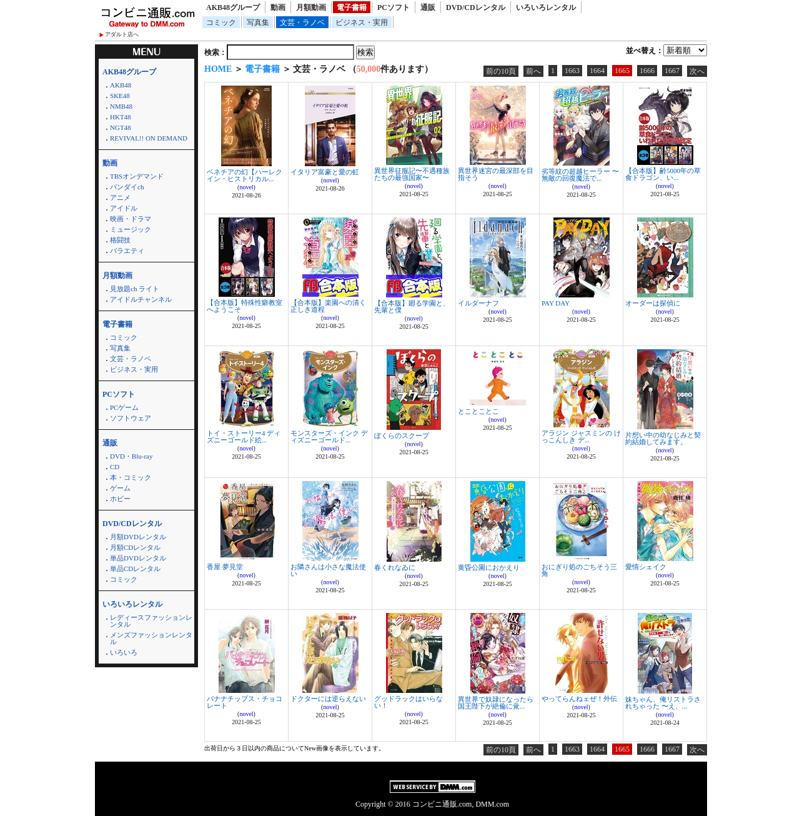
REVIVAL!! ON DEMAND (148, 138)
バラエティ (127, 250)
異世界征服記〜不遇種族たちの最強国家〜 (412, 174)
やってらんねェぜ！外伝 (579, 698)
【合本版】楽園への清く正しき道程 (328, 306)
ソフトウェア (130, 418)
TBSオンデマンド (137, 176)
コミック (221, 22)
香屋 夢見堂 (225, 566)
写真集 (258, 22)
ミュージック (130, 229)
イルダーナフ (478, 303)
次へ (697, 71)
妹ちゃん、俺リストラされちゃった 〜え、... (663, 702)
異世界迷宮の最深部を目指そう (495, 174)
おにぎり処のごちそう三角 (579, 570)
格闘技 (120, 240)
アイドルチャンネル (141, 299)
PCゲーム (124, 407)
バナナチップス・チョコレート (244, 702)
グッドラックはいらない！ (408, 702)
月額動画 (311, 7)
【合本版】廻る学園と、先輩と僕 (412, 306)
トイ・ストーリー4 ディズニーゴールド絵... (243, 436)
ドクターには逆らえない (328, 698)
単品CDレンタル (135, 568)
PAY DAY (556, 303)
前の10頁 (501, 71)
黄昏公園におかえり (489, 567)
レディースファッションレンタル (151, 621)
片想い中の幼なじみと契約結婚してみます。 (663, 438)
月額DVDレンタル (138, 536)
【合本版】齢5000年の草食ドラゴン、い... (663, 174)
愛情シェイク (645, 566)
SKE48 (120, 95)
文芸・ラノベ (302, 22)
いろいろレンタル (546, 7)
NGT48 (120, 127)
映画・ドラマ (130, 218)
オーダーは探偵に (652, 303)
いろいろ (123, 652)
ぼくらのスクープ (401, 435)
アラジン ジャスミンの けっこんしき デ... (581, 436)
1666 (647, 70)
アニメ (120, 197)
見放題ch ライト (134, 288)
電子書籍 (352, 7)
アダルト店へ (122, 34)
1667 (672, 70)
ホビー (120, 498)
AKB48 (120, 85)
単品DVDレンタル (138, 558)
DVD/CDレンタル (475, 7)
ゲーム (120, 488)
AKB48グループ (233, 7)
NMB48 (121, 106)
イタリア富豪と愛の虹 (324, 172)
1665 (622, 70)
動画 (277, 7)
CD (114, 466)
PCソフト (393, 7)
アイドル (123, 208)
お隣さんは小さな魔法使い (328, 570)
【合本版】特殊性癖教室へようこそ (244, 306)
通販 (427, 7)
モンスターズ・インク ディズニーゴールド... (329, 436)
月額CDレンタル (135, 547)
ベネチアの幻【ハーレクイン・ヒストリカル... (244, 175)
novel (246, 187)
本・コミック (130, 477)
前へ (533, 71)
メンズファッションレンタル (151, 638)
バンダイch (127, 187)
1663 (572, 70)
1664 (597, 70)
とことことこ (478, 411)
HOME (218, 69)
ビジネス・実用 (361, 22)
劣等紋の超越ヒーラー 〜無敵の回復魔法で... (580, 174)
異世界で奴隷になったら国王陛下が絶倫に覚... (495, 702)
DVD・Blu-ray (131, 456)
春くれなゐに (394, 567)
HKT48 (120, 117)
